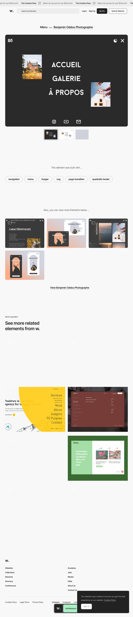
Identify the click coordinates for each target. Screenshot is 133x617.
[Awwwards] (12, 11)
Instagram (67, 602)
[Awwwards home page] (58, 608)
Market (71, 577)
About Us (71, 586)
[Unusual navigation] (35, 457)
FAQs (70, 581)
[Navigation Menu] (35, 409)
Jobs (70, 572)
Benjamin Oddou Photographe (73, 27)
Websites (9, 568)
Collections (9, 572)
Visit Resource (70, 608)
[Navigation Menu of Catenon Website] (98, 409)
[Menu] (98, 360)
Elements (9, 577)
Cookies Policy (11, 602)
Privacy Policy (37, 602)
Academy (72, 568)
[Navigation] (98, 458)
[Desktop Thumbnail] (66, 233)
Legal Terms (24, 602)
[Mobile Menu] (35, 507)
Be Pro (102, 11)
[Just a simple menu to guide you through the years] (98, 507)
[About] (24, 233)
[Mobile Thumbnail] (24, 265)
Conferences (10, 586)
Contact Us (72, 590)
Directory (9, 581)
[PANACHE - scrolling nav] (35, 359)
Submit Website (118, 11)
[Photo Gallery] (108, 233)
